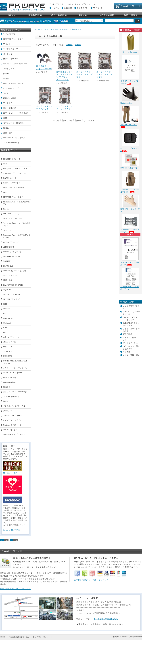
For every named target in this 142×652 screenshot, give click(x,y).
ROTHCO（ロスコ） (11, 214)
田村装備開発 (8, 247)
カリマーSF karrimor (128, 52)
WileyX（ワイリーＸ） (12, 252)
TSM (5, 118)
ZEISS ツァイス (9, 342)
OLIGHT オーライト (11, 143)
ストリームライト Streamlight (15, 392)
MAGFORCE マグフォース (14, 138)
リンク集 (126, 352)
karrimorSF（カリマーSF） (14, 187)
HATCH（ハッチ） (11, 178)
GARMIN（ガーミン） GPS (15, 173)
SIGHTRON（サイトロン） (14, 218)
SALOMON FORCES (11, 294)
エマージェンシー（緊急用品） (16, 113)
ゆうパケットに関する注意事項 (131, 347)
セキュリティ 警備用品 (13, 123)
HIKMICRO (8, 356)
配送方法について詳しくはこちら (15, 589)
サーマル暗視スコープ (11, 88)
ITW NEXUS (8, 266)
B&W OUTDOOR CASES (13, 285)
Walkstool (7, 323)
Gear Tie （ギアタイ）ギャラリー (130, 318)
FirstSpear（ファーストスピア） (16, 169)
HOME (38, 29)
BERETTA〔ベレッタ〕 (12, 159)
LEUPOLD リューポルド (13, 39)
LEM (5, 192)
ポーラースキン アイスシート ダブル (84, 74)
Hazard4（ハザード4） (12, 183)
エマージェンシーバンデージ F (129, 230)
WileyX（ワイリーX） (12, 337)
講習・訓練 (7, 133)
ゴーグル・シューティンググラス (16, 64)
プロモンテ (7, 411)
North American (126, 103)
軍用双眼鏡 (127, 334)
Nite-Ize (6, 209)
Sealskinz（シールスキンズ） (15, 271)
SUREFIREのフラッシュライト (131, 324)
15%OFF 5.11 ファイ (128, 126)
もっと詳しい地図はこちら (106, 619)
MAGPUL (7, 309)
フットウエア (8, 69)
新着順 (78, 44)
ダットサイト (8, 54)
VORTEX (6, 261)
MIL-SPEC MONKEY (11, 256)
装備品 (6, 78)
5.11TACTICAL (9, 34)
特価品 (6, 128)
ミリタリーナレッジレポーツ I (129, 263)
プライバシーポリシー (41, 637)
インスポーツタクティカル (14, 406)
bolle (5, 164)
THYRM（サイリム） (12, 299)
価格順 (69, 44)
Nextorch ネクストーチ (12, 425)
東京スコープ (8, 347)
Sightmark (7, 290)
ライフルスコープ (10, 49)
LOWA (5, 401)
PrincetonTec (8, 318)
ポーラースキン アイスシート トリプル (104, 74)
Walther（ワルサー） (11, 242)
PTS (4, 313)
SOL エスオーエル (10, 275)
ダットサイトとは (130, 343)
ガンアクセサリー (10, 59)
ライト (6, 93)
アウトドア (7, 103)
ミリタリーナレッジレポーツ (15, 368)
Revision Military (9, 382)
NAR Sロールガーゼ (128, 168)
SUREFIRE (7, 230)
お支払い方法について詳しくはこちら (91, 580)
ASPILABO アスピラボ (12, 373)
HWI (5, 328)
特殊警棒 (6, 387)
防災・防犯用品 (9, 108)
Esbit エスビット (10, 377)
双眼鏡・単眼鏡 (9, 98)
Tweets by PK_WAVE (11, 530)
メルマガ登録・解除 (131, 355)
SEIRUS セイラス (10, 430)
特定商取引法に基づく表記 (19, 637)
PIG (4, 332)
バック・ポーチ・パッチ (13, 83)
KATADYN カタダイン (12, 420)
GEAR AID (7, 351)
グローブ (6, 73)
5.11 (4, 154)
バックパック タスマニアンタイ (129, 190)
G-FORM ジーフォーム (12, 415)
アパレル (6, 44)
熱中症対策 (76, 29)
